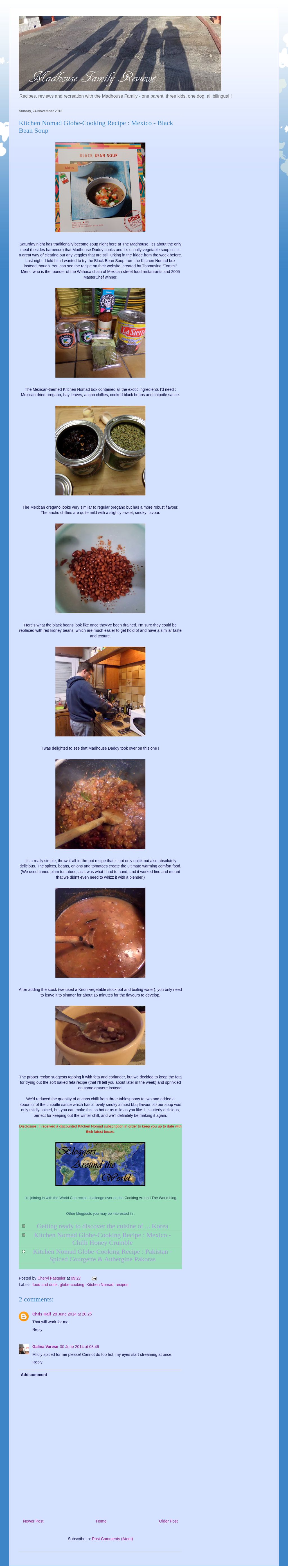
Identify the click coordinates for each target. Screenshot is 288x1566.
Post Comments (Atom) (112, 1539)
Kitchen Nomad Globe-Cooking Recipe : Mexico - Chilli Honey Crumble (102, 1238)
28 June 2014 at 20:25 (72, 1314)
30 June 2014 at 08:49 (79, 1346)
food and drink (45, 1284)
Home (101, 1521)
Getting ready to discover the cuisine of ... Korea (102, 1226)
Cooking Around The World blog (150, 1198)
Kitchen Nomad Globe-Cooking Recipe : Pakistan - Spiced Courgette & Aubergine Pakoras (102, 1255)
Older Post (168, 1521)
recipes (122, 1284)
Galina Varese (45, 1346)
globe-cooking (72, 1284)
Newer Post (33, 1521)
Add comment (34, 1374)
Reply (37, 1329)
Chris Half (41, 1314)
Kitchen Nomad (100, 1284)
